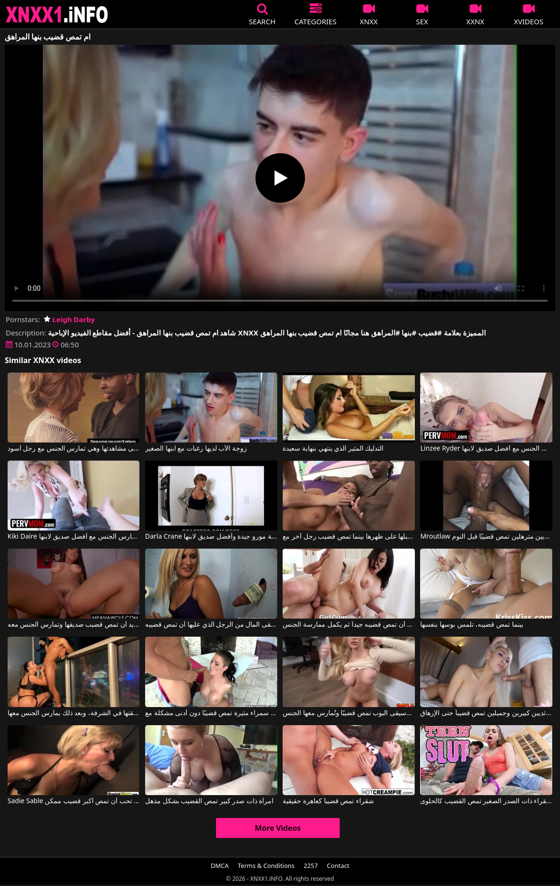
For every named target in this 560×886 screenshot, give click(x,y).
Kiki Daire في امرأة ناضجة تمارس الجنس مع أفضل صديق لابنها (74, 537)
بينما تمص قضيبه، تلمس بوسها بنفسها (471, 625)
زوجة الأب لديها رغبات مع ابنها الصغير (196, 449)
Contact (338, 865)
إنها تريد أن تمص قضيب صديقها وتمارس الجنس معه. (74, 625)
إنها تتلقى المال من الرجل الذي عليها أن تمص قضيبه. (211, 625)
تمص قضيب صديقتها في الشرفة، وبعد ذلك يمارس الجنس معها (74, 713)
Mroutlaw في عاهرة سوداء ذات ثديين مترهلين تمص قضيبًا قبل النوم (486, 537)
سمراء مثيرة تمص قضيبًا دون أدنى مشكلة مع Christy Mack (211, 713)
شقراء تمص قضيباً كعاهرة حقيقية (328, 801)
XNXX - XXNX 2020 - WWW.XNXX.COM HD (57, 14)
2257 (311, 865)
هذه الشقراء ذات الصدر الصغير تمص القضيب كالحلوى (486, 801)
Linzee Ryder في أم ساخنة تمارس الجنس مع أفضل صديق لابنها (486, 449)
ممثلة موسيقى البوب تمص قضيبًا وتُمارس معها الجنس (349, 713)
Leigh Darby (69, 319)
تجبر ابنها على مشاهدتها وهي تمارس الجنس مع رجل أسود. (74, 449)
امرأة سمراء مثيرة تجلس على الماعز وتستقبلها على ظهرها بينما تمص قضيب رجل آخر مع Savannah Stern (349, 537)
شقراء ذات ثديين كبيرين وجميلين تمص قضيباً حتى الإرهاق (486, 713)
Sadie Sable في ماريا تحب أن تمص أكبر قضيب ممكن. (74, 801)
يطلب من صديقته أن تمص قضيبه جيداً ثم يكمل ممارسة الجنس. (349, 625)
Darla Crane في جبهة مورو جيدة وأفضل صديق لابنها (211, 537)
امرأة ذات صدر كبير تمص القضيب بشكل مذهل (209, 801)
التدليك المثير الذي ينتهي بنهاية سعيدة (333, 449)
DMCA (220, 865)
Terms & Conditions (266, 865)
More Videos (278, 828)
